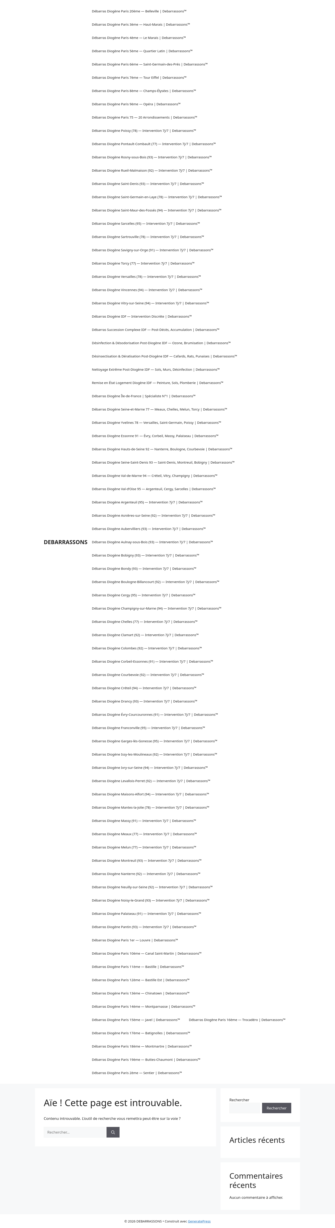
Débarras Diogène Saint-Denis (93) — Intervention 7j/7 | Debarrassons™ (148, 183)
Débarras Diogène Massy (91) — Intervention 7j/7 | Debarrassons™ (144, 820)
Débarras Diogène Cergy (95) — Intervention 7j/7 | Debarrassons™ (144, 595)
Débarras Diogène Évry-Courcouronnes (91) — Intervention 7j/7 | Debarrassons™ (155, 714)
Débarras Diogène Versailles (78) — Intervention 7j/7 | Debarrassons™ (146, 276)
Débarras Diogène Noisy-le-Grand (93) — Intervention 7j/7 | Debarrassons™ (151, 900)
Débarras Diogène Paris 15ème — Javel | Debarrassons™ (136, 1019)
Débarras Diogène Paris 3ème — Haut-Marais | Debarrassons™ (141, 24)
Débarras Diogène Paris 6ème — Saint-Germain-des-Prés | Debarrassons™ (150, 64)
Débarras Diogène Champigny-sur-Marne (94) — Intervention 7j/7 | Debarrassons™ (156, 608)
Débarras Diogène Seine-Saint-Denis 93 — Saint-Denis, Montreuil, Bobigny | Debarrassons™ (163, 462)
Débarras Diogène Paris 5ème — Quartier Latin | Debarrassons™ (142, 51)
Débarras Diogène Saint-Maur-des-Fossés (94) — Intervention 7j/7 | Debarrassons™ (157, 210)
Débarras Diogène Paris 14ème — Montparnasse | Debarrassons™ (143, 1006)
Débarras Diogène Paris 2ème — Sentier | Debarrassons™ (137, 1073)
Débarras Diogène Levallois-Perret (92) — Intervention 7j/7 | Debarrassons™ (151, 781)
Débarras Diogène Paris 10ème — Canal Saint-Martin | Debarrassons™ (147, 953)
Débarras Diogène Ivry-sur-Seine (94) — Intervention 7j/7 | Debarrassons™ (150, 767)
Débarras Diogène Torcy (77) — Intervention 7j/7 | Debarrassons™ (143, 263)
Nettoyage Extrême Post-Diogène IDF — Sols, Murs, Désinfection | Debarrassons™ (156, 369)
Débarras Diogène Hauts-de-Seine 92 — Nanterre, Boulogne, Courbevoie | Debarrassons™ (162, 449)
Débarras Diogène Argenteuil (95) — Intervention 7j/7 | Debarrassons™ (147, 502)
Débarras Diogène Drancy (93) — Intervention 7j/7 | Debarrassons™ (144, 701)
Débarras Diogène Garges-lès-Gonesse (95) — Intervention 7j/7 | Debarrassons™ (154, 741)
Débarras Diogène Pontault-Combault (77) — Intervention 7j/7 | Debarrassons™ (154, 144)
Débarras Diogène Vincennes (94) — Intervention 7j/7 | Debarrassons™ (147, 290)
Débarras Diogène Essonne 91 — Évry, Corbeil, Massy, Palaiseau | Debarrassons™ (155, 436)
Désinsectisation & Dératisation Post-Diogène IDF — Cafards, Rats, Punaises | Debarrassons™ (164, 356)
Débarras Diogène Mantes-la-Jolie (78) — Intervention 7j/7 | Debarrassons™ (150, 807)
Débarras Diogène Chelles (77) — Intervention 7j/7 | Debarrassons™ (145, 621)
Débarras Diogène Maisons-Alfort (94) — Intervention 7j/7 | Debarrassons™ (150, 794)
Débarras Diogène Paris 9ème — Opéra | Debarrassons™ (136, 104)
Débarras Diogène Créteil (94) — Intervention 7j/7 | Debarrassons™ (144, 688)
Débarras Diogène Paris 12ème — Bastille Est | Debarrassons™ (141, 980)
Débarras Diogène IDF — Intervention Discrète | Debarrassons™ (142, 316)
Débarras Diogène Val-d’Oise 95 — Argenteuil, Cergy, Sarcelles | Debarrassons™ (154, 489)
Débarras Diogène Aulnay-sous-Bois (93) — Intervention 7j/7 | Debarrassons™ (152, 542)
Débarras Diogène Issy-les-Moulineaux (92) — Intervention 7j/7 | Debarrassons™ (154, 754)
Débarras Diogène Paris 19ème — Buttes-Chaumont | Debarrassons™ (146, 1059)
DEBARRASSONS (66, 542)
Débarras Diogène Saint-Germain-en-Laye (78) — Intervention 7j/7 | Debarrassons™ (157, 197)
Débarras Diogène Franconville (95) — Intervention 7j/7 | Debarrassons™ (148, 727)
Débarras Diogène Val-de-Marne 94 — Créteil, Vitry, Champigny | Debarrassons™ (154, 475)
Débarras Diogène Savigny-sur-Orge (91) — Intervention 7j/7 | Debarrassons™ (152, 250)
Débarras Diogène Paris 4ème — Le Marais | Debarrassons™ (139, 37)
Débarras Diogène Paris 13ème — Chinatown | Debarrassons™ (141, 993)
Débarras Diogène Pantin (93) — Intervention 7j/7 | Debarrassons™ (144, 927)
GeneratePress (199, 1221)
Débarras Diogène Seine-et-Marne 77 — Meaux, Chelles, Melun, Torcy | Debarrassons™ (159, 409)
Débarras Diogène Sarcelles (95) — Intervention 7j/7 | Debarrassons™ (146, 223)
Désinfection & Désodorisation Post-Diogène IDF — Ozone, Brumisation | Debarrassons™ (161, 343)
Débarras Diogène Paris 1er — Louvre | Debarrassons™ (135, 940)
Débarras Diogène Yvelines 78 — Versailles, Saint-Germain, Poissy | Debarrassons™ (156, 422)
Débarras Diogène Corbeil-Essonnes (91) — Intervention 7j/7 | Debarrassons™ (152, 661)
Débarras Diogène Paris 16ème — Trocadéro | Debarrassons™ (237, 1019)
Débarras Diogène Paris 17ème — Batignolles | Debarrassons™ (141, 1033)
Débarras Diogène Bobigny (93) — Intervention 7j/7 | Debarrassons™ (145, 555)
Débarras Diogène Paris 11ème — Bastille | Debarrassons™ (138, 966)
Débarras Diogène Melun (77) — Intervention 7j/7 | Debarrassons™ (144, 847)
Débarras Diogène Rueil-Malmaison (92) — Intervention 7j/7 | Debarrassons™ (152, 170)
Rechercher (239, 1099)
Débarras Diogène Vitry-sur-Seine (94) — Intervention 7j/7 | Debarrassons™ (150, 303)
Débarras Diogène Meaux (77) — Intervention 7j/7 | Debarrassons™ (144, 834)
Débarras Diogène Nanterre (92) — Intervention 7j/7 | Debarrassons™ (146, 873)
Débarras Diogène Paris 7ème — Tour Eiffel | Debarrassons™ (139, 77)
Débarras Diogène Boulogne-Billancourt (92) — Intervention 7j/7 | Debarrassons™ (155, 581)
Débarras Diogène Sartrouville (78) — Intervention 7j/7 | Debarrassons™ (148, 236)
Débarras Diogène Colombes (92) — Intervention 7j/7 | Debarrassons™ (147, 648)
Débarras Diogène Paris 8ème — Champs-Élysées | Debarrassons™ (144, 90)
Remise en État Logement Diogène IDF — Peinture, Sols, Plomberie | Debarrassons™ (157, 382)
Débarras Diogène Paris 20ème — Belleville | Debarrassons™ (139, 11)
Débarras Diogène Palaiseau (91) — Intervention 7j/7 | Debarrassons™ (146, 913)
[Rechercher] (113, 1132)
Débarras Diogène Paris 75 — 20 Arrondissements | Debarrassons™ (144, 117)
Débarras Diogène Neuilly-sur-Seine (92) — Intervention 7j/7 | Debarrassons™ (152, 887)
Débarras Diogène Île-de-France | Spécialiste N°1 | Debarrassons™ (144, 396)
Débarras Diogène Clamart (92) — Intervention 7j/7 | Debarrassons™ (145, 635)
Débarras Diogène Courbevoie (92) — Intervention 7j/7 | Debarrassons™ (148, 674)
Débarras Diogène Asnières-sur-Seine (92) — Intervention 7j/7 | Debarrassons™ (153, 515)
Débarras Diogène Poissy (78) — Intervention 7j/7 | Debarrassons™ (144, 130)
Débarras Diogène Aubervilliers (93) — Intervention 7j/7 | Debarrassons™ (149, 528)
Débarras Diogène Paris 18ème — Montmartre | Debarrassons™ (142, 1046)
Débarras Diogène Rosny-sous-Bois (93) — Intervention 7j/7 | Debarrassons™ (152, 157)
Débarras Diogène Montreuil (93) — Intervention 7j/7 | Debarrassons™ (147, 860)
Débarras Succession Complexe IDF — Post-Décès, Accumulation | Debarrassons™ (155, 329)
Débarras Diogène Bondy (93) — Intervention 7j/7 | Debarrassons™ (144, 568)
